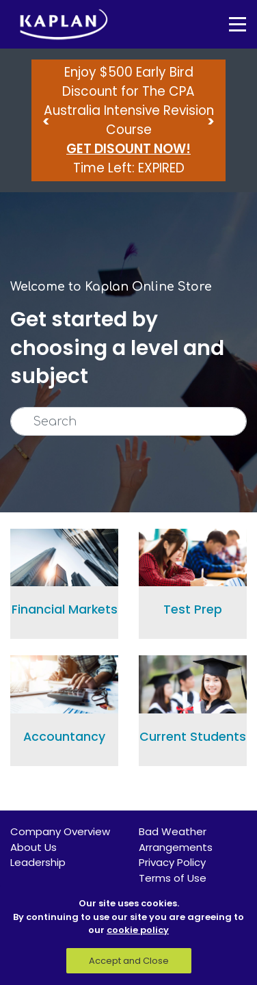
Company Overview (60, 831)
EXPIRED (161, 168)
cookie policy (138, 929)
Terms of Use (172, 878)
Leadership (38, 862)
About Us (33, 847)
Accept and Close (129, 960)
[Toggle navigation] (227, 24)
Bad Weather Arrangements (176, 839)
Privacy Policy (172, 862)
